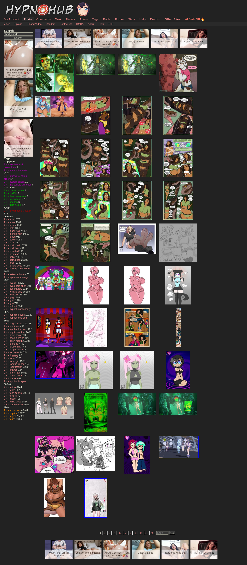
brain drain (16, 245)
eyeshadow (16, 288)
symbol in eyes (18, 381)
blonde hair (16, 233)
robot (13, 358)
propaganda (17, 349)
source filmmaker (19, 170)
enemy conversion (20, 268)
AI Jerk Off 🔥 (195, 19)
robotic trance (17, 364)
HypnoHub (14, 4)
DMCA (80, 24)
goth (12, 300)
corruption (15, 259)
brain (13, 242)
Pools (106, 19)
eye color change (19, 277)
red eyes (15, 352)
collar (13, 257)
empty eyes (16, 265)
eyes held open (18, 285)
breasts (14, 254)
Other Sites (172, 19)
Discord (155, 19)
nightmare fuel (18, 332)
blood (13, 236)
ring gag (14, 355)
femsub (14, 294)
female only (16, 291)
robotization (16, 366)
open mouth (16, 340)
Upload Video (34, 24)
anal (12, 219)
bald (12, 228)
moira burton (17, 199)
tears (13, 390)
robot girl (15, 361)
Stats (131, 19)
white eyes (16, 401)
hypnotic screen (18, 317)
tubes (13, 398)
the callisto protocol (20, 184)
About (91, 24)
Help (143, 19)
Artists (84, 19)
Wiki (58, 19)
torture (14, 395)
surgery (14, 378)
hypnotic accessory (20, 309)
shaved (14, 369)
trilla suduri (16, 204)
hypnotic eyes (17, 314)
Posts (28, 19)
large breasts (17, 323)
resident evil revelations (13, 166)
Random (50, 24)
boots (13, 239)
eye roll (14, 283)
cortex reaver (17, 190)
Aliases (70, 19)
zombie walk (17, 404)
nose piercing (17, 337)
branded (14, 251)
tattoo (13, 387)
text (12, 418)
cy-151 (14, 193)
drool (13, 262)
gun (12, 303)
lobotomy (15, 326)
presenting (16, 346)
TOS (110, 24)
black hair (15, 230)
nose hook (16, 335)
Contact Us (66, 24)
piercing (14, 343)
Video (7, 24)
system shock (17, 181)
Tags (95, 19)
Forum (119, 19)
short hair (15, 372)
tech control (16, 392)
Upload (18, 24)
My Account (11, 19)
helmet (14, 306)
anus (13, 222)
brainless (15, 248)
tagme (13, 416)
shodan (14, 202)
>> (152, 532)
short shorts (16, 375)
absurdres (15, 410)
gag (12, 297)
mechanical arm (19, 329)
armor (13, 225)
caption (14, 413)
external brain (17, 274)
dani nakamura (18, 196)
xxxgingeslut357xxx (20, 210)
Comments (43, 19)
